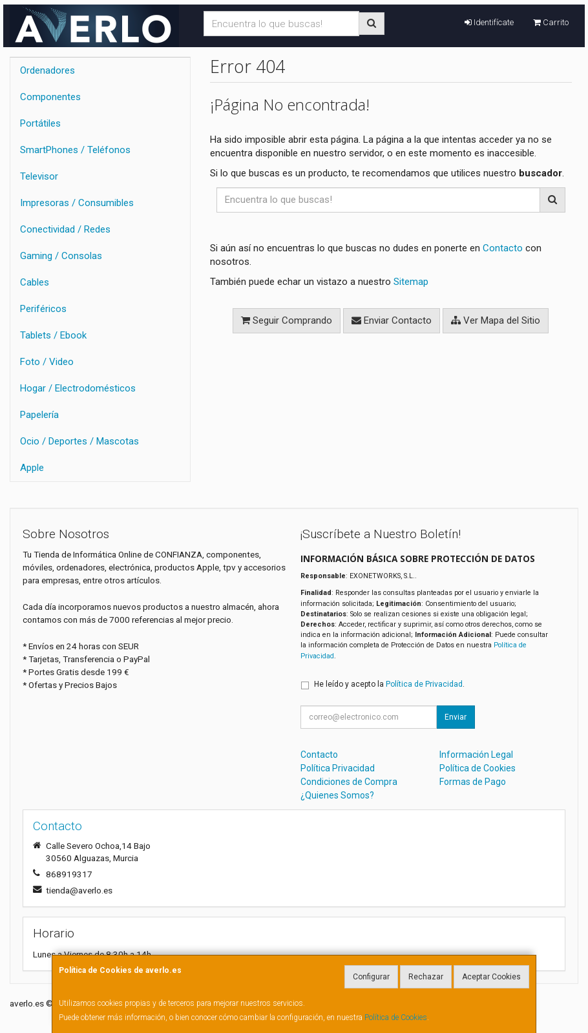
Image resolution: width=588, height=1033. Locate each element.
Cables (34, 282)
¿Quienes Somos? (337, 795)
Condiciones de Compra (348, 782)
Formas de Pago (472, 782)
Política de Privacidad (424, 684)
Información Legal (476, 754)
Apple (32, 468)
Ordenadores (47, 70)
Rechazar (425, 976)
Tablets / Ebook (53, 335)
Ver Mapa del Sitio (495, 320)
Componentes (50, 97)
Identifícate (489, 22)
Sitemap (411, 281)
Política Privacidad (337, 768)
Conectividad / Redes (65, 229)
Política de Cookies (395, 1017)
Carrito (551, 22)
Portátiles (40, 123)
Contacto (503, 248)
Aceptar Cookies (491, 976)
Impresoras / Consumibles (77, 203)
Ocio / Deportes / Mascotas (79, 441)
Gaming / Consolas (61, 256)
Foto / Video (47, 362)
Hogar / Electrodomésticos (78, 388)
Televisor (39, 176)
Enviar (456, 717)
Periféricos (43, 309)
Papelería (39, 415)
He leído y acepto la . (389, 684)
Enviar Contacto (392, 320)
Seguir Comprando (286, 320)
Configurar (371, 976)
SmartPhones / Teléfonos (75, 150)
